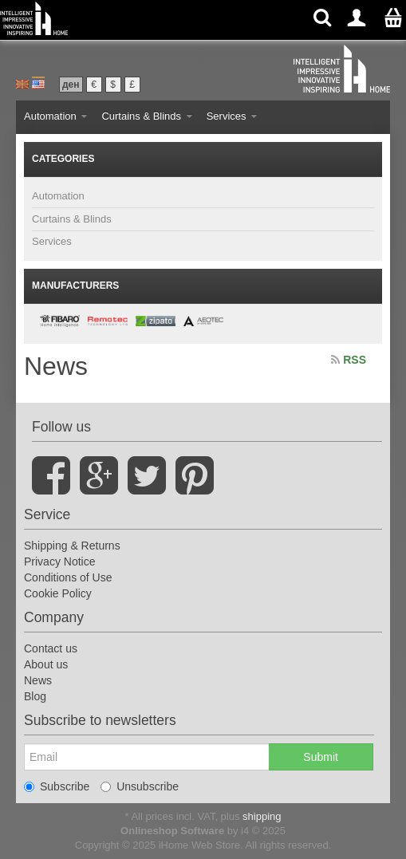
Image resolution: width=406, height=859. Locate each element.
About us (46, 664)
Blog (35, 696)
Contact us (50, 648)
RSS (348, 359)
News (38, 680)
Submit (320, 757)
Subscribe (56, 786)
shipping (261, 816)
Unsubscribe (140, 786)
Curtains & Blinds (146, 116)
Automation (55, 116)
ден (71, 84)
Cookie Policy (58, 593)
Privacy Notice (59, 561)
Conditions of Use (68, 577)
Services (232, 116)
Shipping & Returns (72, 545)
